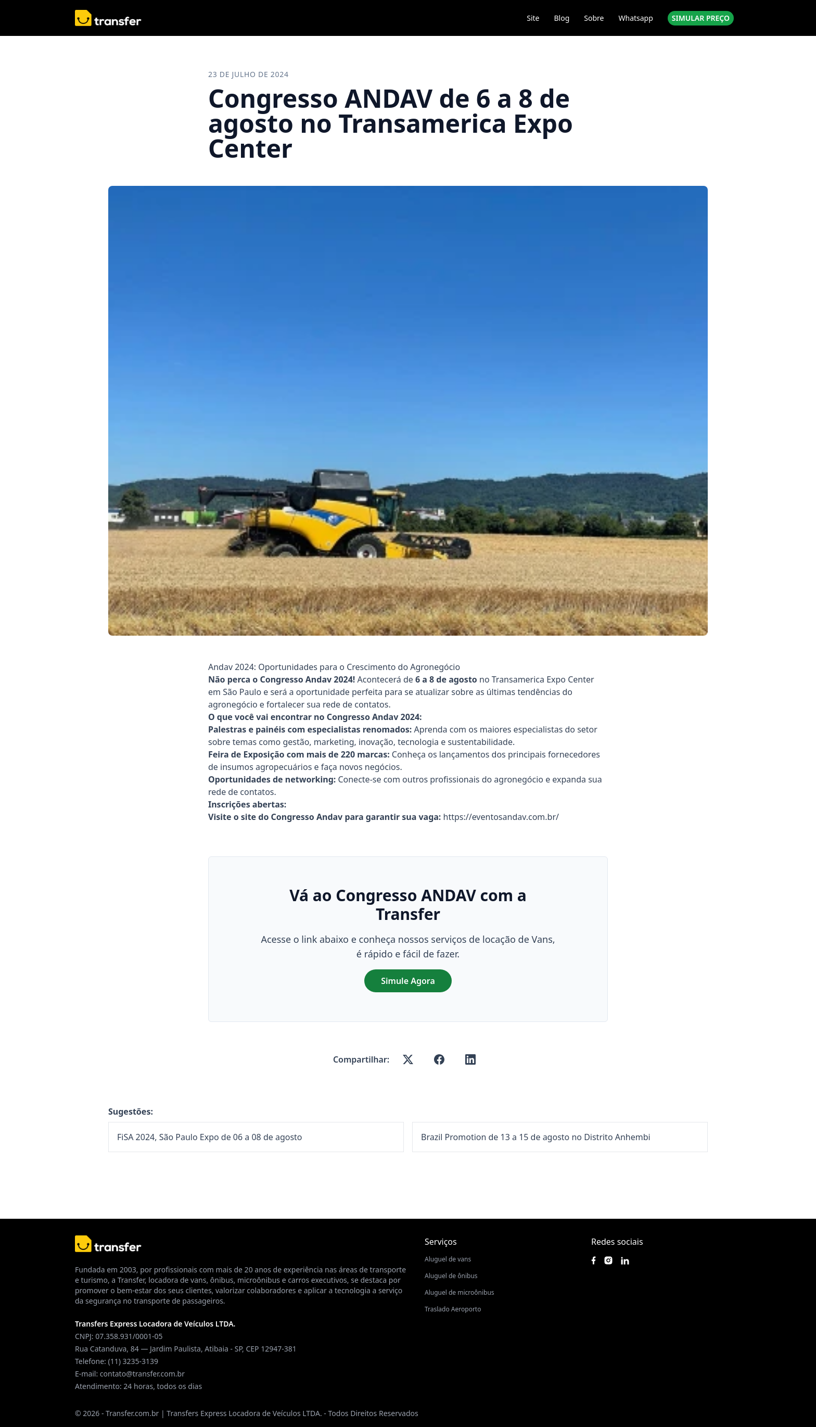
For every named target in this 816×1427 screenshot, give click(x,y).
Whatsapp (635, 18)
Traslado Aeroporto (453, 1309)
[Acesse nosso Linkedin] (625, 1261)
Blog (562, 18)
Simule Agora (408, 981)
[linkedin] (470, 1059)
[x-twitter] (408, 1059)
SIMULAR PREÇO (701, 18)
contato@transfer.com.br (142, 1374)
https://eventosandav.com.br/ (501, 817)
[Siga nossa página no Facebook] (593, 1260)
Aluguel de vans (448, 1259)
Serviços (441, 1241)
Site (533, 18)
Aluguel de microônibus (459, 1292)
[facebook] (439, 1059)
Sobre (594, 18)
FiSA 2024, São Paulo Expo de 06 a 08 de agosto (209, 1137)
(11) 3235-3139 (133, 1361)
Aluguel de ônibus (451, 1275)
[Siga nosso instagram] (608, 1260)
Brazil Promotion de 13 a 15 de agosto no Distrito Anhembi (536, 1137)
